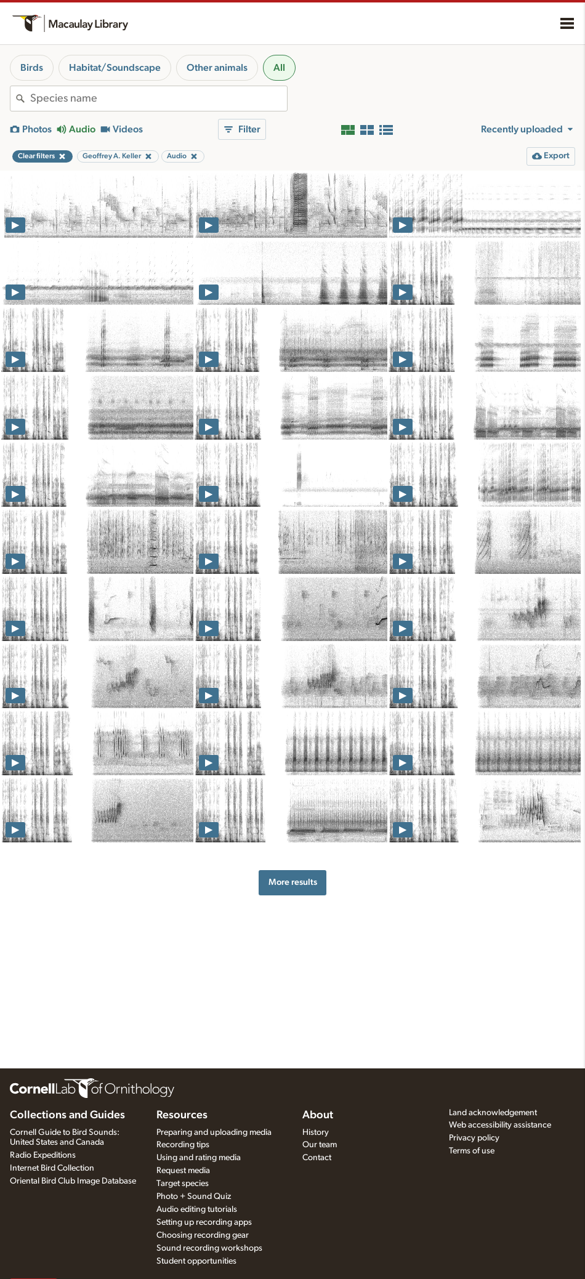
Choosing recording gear (202, 1235)
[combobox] (158, 98)
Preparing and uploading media (214, 1132)
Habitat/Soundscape (115, 68)
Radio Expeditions (43, 1155)
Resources (182, 1115)
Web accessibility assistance (500, 1125)
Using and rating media (198, 1157)
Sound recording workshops (209, 1248)
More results (292, 882)
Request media (183, 1170)
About (317, 1115)
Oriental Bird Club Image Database (73, 1181)
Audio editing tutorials (196, 1209)
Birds (31, 68)
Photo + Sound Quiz (193, 1196)
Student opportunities (196, 1261)
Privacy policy (474, 1138)
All (279, 68)
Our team (319, 1144)
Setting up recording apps (204, 1222)
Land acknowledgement (493, 1112)
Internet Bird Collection (52, 1168)
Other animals (217, 68)
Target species (182, 1183)
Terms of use (471, 1151)
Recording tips (182, 1144)
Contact (316, 1157)
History (315, 1132)
